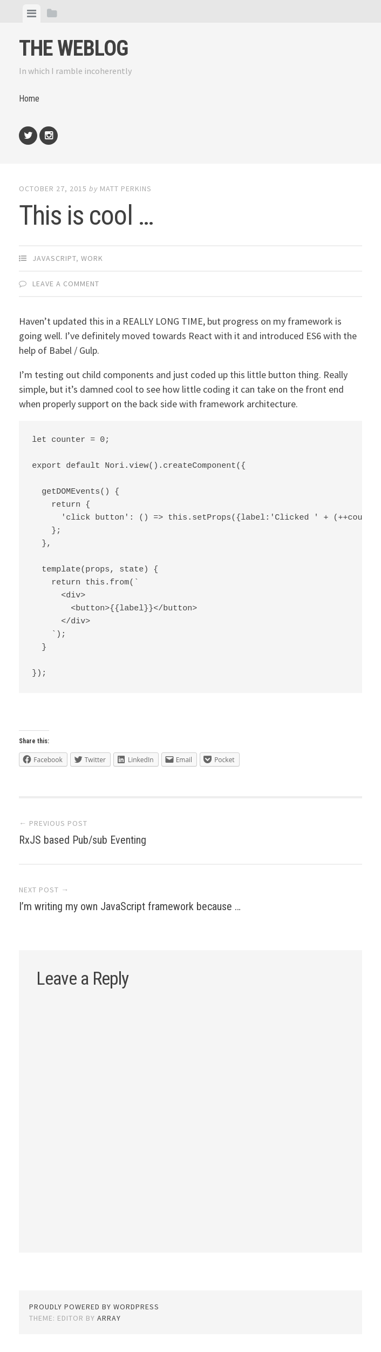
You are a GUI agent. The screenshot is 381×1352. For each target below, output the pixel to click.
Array (109, 1318)
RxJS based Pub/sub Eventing (82, 839)
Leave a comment (65, 283)
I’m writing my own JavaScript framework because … (130, 906)
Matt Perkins (126, 188)
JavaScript (54, 258)
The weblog (73, 48)
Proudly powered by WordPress (94, 1306)
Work (92, 258)
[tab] (31, 13)
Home (29, 98)
